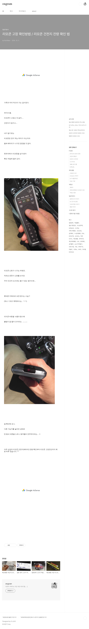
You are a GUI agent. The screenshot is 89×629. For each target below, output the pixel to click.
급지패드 (71, 233)
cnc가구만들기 (78, 244)
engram (7, 4)
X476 (70, 239)
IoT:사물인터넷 (74, 178)
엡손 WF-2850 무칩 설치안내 (77, 130)
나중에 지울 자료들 (74, 213)
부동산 (71, 184)
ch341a (77, 236)
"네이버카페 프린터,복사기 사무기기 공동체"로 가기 (33, 617)
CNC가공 (71, 246)
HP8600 (71, 228)
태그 (11, 11)
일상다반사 (72, 196)
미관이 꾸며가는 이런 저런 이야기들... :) (16, 586)
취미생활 (71, 170)
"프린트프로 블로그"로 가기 (9, 617)
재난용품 (75, 239)
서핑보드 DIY (73, 173)
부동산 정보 (73, 193)
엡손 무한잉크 (72, 225)
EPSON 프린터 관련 (75, 154)
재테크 (71, 187)
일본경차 (71, 223)
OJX (78, 241)
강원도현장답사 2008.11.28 (77, 190)
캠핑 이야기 (73, 207)
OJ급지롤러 (77, 233)
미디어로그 (22, 11)
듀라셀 (84, 249)
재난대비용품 (72, 241)
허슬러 (70, 249)
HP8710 (80, 246)
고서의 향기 (72, 210)
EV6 (83, 233)
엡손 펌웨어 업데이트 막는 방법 (77, 122)
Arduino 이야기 (74, 176)
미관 (81, 236)
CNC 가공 (72, 181)
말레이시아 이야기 (74, 199)
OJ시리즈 (72, 161)
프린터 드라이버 (74, 159)
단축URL (72, 167)
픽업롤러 (76, 223)
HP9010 (81, 239)
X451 (79, 249)
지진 (76, 246)
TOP (85, 618)
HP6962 (71, 252)
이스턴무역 (80, 225)
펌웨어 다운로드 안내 (74, 136)
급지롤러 (71, 244)
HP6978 (71, 236)
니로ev (75, 249)
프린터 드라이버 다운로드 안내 (76, 133)
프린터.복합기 (73, 156)
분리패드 (82, 241)
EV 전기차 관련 (74, 201)
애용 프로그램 (73, 164)
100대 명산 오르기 (74, 204)
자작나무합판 (72, 231)
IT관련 (71, 151)
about (34, 11)
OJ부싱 (77, 228)
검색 (80, 4)
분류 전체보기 (73, 147)
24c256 (79, 231)
